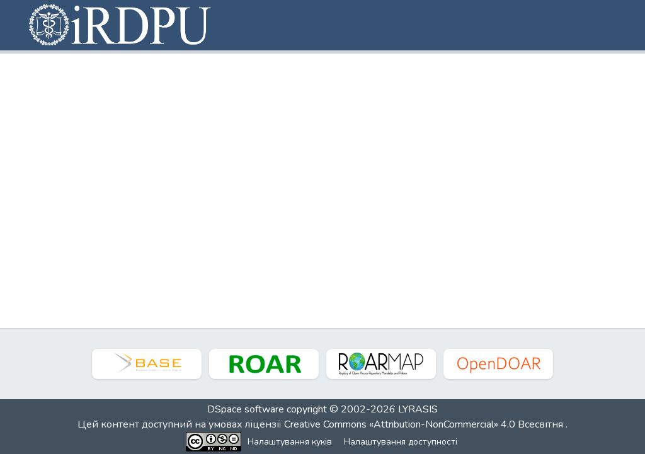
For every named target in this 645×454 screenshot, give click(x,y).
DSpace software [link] (245, 409)
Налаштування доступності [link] (400, 442)
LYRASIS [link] (418, 409)
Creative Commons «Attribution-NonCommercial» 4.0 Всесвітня (425, 424)
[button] (121, 25)
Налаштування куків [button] (290, 442)
